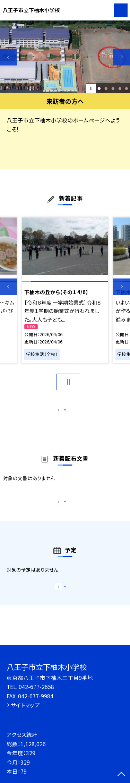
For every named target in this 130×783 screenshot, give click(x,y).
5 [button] (126, 88)
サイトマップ (25, 705)
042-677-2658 (36, 686)
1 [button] (99, 88)
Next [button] (121, 57)
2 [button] (105, 88)
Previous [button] (8, 57)
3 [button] (112, 88)
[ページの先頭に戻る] (121, 774)
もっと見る (61, 411)
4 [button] (119, 88)
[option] (65, 57)
